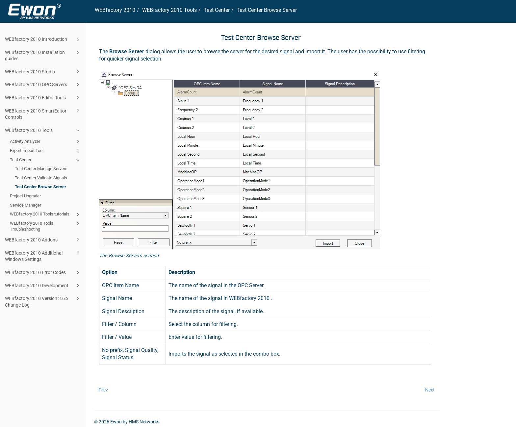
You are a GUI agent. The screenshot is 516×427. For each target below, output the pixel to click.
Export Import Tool (45, 151)
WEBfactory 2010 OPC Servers (43, 84)
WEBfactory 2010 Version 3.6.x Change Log (43, 301)
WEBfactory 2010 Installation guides (43, 55)
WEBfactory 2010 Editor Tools (43, 97)
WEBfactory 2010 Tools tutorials (45, 214)
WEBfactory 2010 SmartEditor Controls (43, 113)
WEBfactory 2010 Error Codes (43, 272)
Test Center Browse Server (40, 186)
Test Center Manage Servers (41, 168)
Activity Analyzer (45, 141)
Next (430, 389)
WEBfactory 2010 (115, 10)
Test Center (45, 160)
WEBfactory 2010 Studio (43, 71)
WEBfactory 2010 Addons (43, 239)
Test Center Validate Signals (41, 177)
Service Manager (25, 205)
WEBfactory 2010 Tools (43, 130)
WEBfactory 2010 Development (43, 285)
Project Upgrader (25, 195)
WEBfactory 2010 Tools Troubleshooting (45, 226)
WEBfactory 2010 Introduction (43, 39)
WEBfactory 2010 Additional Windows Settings (43, 255)
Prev (103, 389)
